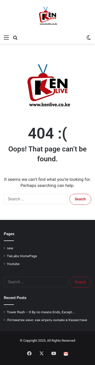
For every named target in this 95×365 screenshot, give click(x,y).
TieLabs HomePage (22, 256)
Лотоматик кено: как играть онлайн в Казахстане (47, 320)
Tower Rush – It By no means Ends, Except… (40, 312)
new (10, 248)
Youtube (13, 264)
